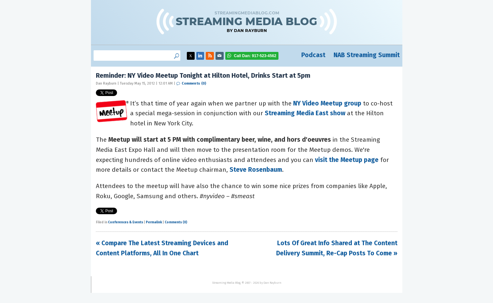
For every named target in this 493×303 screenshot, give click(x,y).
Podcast (313, 55)
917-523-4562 (255, 56)
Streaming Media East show (305, 113)
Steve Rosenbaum (256, 169)
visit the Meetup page (347, 160)
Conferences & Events (125, 222)
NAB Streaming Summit (367, 55)
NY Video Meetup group (327, 103)
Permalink (154, 222)
